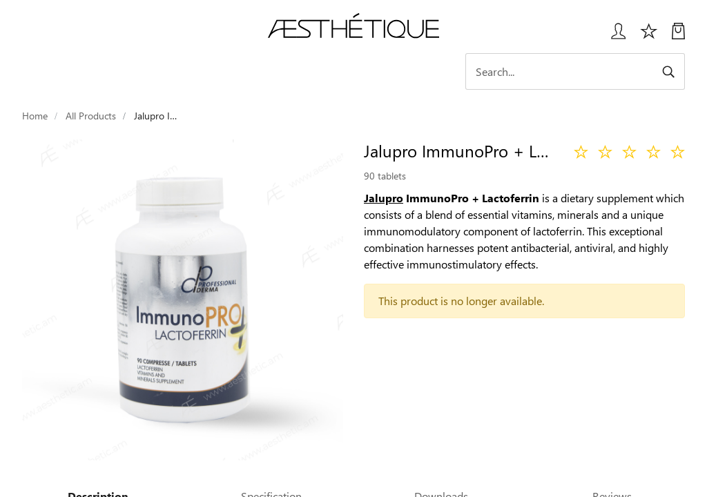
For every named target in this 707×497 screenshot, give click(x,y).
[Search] (575, 71)
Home (35, 115)
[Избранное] (649, 36)
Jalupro (383, 198)
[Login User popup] (613, 36)
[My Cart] (678, 36)
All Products (91, 115)
